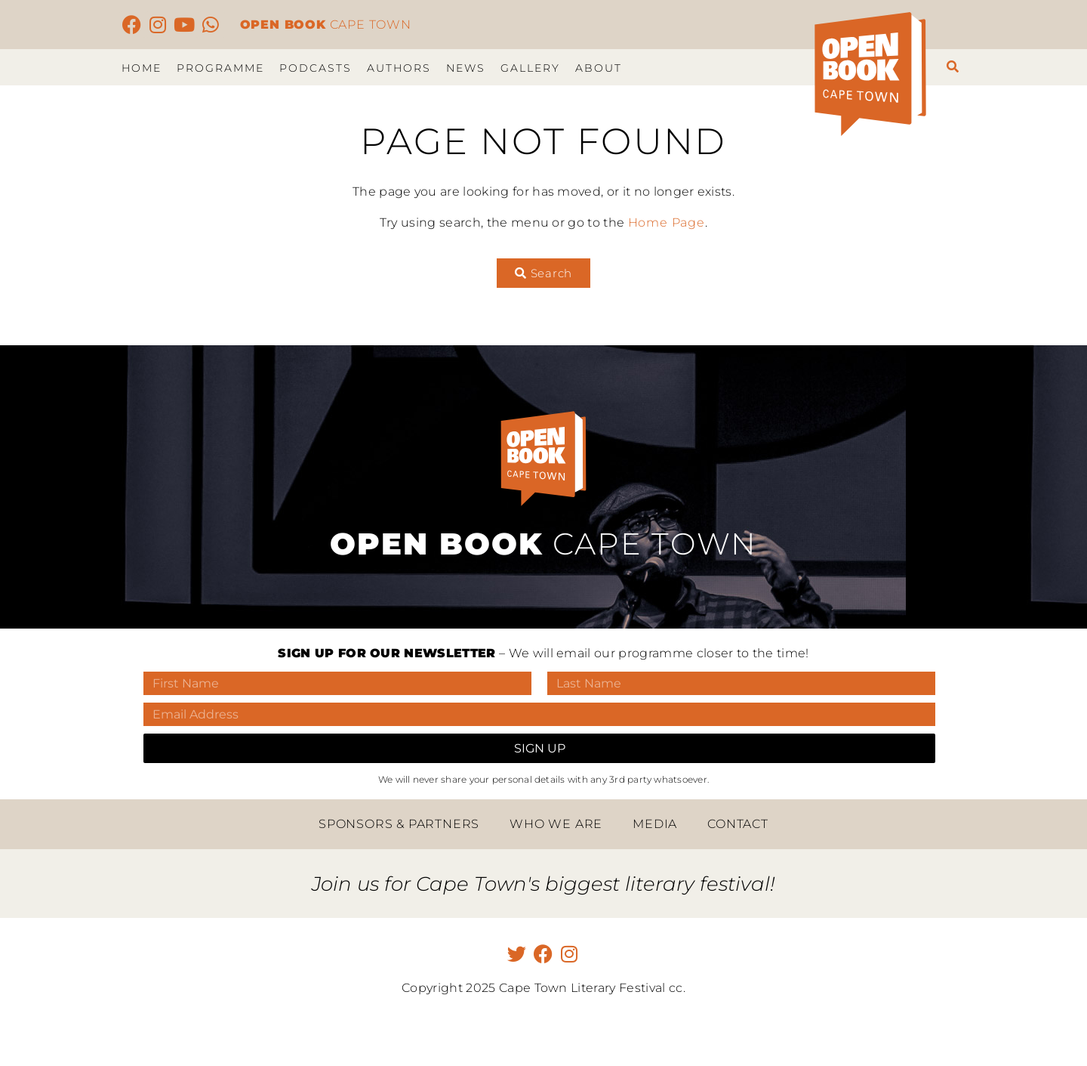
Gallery (530, 68)
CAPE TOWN (325, 24)
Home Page (666, 222)
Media (655, 824)
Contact (737, 824)
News (465, 68)
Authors (399, 68)
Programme (220, 68)
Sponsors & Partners (399, 824)
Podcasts (315, 68)
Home (142, 68)
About (598, 68)
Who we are (556, 824)
